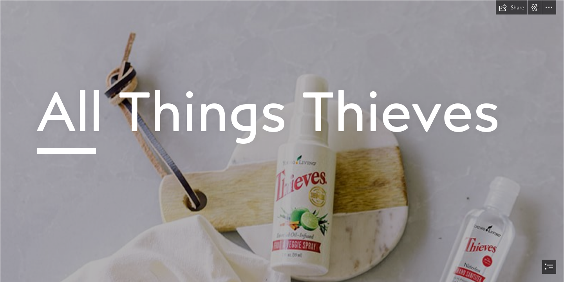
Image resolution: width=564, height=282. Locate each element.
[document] (282, 141)
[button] (511, 7)
